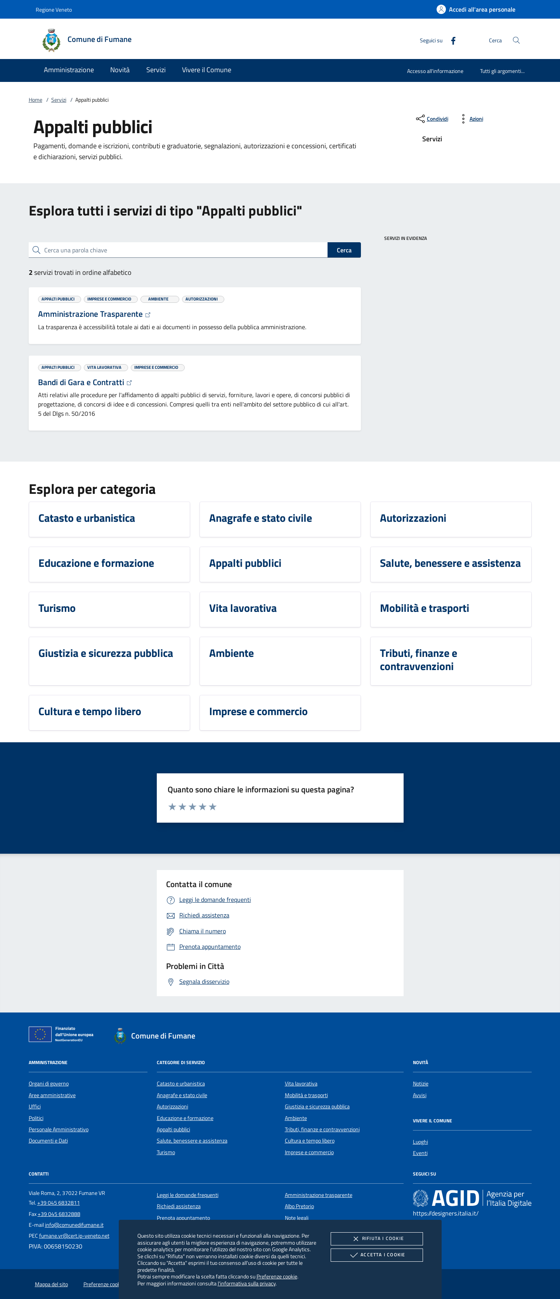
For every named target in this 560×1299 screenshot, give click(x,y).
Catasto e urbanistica (181, 1083)
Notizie (420, 1083)
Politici (36, 1118)
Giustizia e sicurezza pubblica (317, 1106)
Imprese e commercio (309, 1152)
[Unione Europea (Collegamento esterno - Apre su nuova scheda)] (63, 1036)
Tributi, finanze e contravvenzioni (322, 1129)
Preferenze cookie (277, 1276)
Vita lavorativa (301, 1083)
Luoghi (420, 1141)
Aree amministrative (52, 1095)
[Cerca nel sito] (516, 40)
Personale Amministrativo (58, 1129)
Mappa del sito (51, 1284)
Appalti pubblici (173, 1129)
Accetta (376, 1255)
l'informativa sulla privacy (247, 1283)
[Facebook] (450, 40)
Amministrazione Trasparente (94, 313)
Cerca (344, 250)
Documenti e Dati (48, 1140)
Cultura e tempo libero (310, 1140)
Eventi (420, 1153)
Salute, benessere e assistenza (192, 1140)
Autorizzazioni (172, 1106)
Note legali (297, 1218)
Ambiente (296, 1118)
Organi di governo (49, 1083)
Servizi (58, 100)
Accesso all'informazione (435, 71)
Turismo (166, 1152)
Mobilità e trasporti (306, 1095)
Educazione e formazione (185, 1118)
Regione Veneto (54, 9)
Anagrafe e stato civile (182, 1095)
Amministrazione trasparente (318, 1195)
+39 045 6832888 (59, 1214)
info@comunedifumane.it (74, 1225)
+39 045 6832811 (58, 1202)
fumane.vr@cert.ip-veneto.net (74, 1235)
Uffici (35, 1106)
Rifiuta (377, 1239)
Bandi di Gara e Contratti (85, 382)
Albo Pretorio (299, 1206)
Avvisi (420, 1095)
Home (35, 100)
